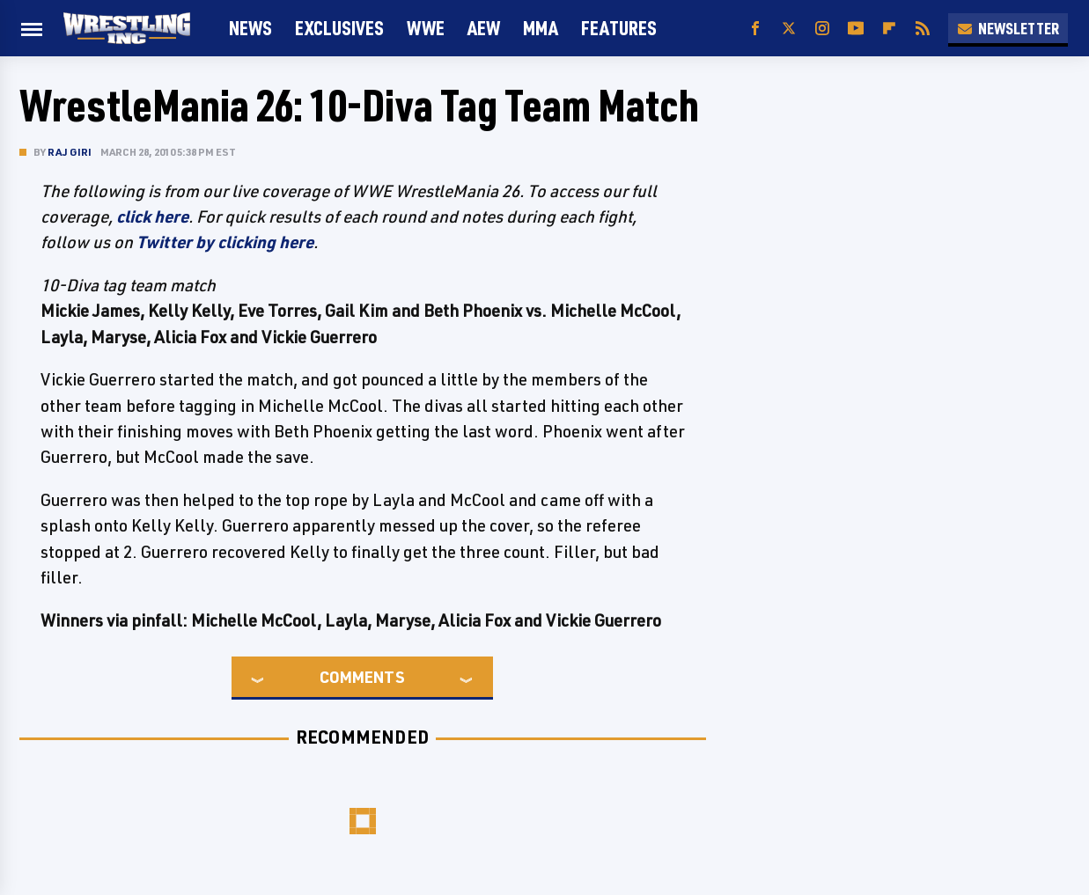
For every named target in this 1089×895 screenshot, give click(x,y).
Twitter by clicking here (224, 242)
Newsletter (1008, 28)
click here (152, 216)
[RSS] (923, 28)
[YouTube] (856, 28)
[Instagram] (822, 28)
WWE (426, 28)
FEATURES (619, 28)
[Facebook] (755, 28)
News (250, 28)
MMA (540, 28)
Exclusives (339, 28)
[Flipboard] (889, 28)
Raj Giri (70, 151)
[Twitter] (789, 28)
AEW (483, 28)
